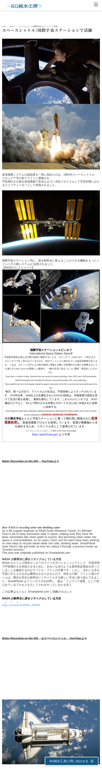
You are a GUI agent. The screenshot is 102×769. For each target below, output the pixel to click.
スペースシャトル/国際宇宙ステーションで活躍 (47, 30)
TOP (4, 26)
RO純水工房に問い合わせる (72, 761)
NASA (12, 26)
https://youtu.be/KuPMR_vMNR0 (21, 605)
